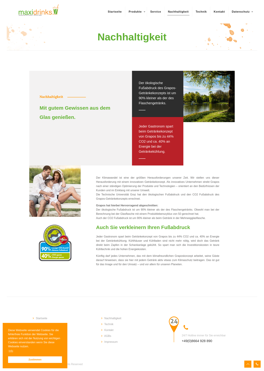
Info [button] (11, 350)
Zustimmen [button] (35, 359)
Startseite (41, 318)
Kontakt (108, 330)
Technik (108, 324)
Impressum (111, 341)
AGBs (107, 336)
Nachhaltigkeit (112, 318)
